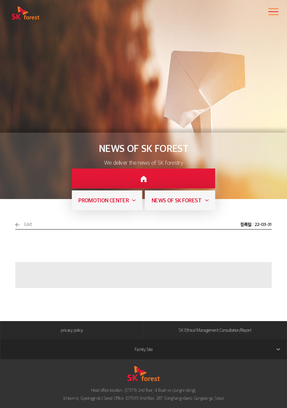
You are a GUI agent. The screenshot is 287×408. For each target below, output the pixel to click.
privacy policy (72, 330)
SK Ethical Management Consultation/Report (215, 330)
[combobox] (107, 200)
